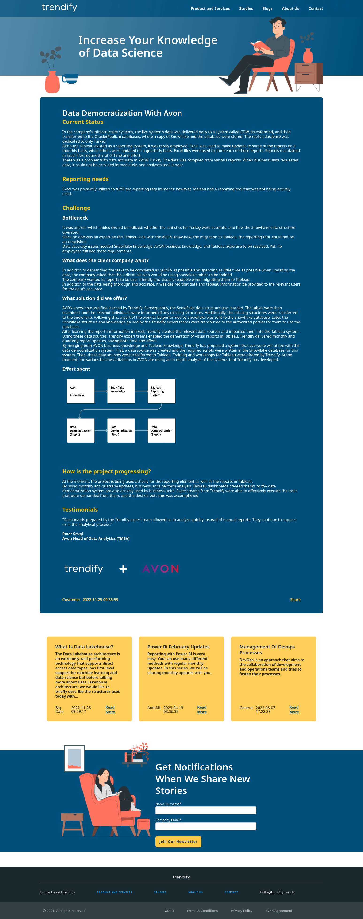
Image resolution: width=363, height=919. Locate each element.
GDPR (169, 910)
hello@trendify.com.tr (277, 892)
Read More (110, 709)
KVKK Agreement (278, 910)
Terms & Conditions (202, 910)
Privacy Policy (241, 910)
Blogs (268, 8)
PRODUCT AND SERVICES (114, 892)
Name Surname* (168, 804)
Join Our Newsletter (178, 841)
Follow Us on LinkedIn (57, 892)
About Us (290, 8)
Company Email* (168, 820)
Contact (316, 8)
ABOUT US (195, 892)
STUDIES (160, 892)
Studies (246, 8)
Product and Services (210, 8)
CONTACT (231, 892)
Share (295, 599)
